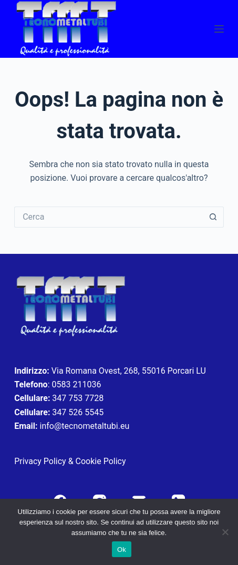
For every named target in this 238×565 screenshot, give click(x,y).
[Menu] (219, 29)
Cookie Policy (101, 461)
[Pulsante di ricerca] (213, 217)
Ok (121, 549)
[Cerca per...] (108, 217)
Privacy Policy (40, 461)
